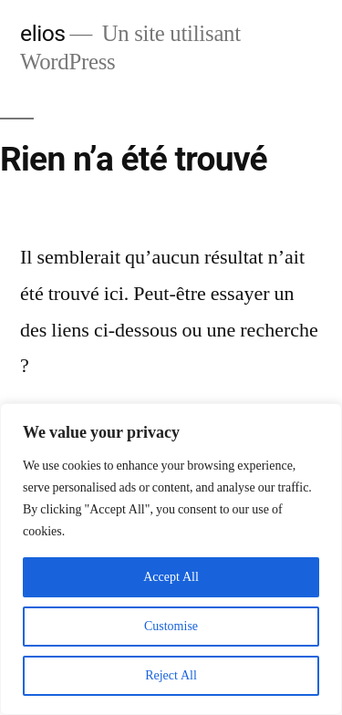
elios (43, 33)
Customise (171, 626)
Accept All (171, 577)
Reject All (171, 675)
